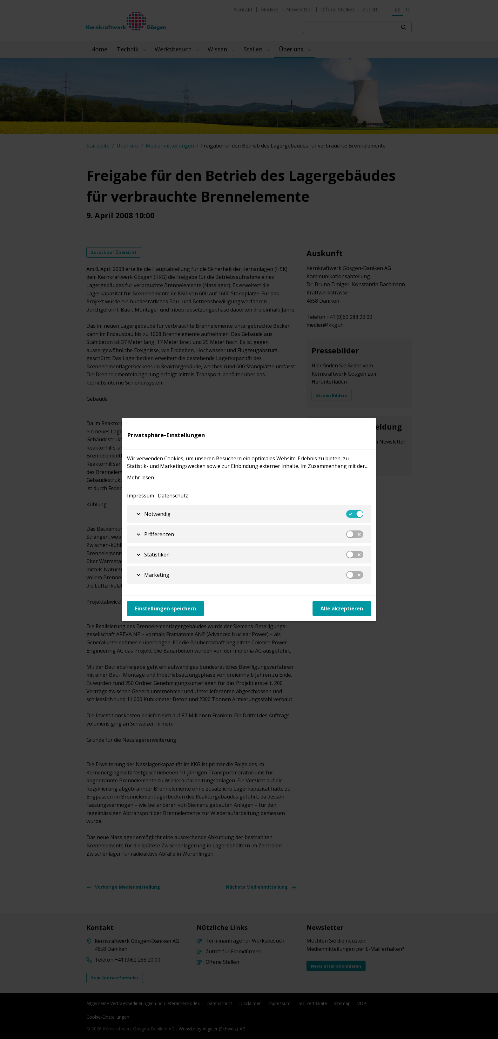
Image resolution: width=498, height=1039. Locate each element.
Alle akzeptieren (341, 608)
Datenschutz (173, 495)
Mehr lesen (140, 477)
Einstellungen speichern (165, 608)
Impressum (140, 495)
